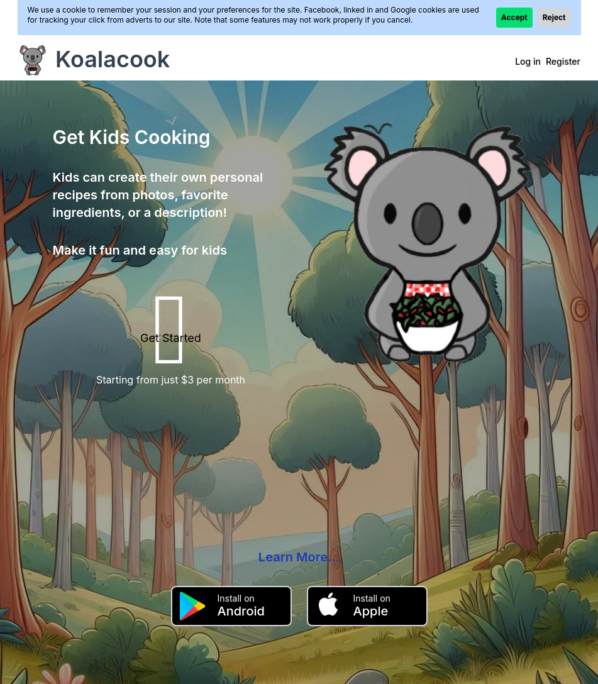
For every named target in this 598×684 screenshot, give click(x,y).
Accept (514, 17)
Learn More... (299, 557)
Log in (528, 61)
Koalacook (112, 59)
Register (563, 61)
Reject (554, 17)
